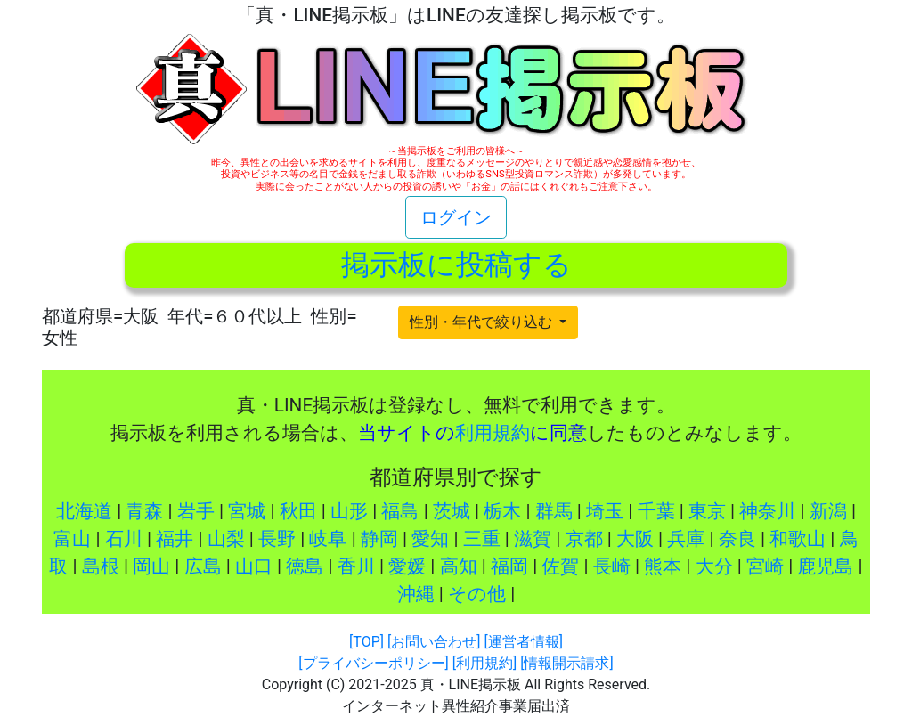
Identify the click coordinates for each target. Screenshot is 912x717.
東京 (707, 511)
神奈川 (767, 511)
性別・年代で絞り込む (483, 322)
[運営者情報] (523, 641)
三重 (482, 539)
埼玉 (604, 511)
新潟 (828, 511)
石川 (123, 539)
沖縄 (416, 594)
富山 (72, 539)
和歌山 (798, 539)
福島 (400, 511)
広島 (203, 566)
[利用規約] (484, 663)
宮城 (246, 511)
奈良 (737, 539)
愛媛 (407, 566)
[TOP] (366, 641)
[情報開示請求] (566, 663)
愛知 (430, 539)
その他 (477, 594)
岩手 (196, 511)
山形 (349, 511)
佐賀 (560, 566)
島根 (100, 566)
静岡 (379, 539)
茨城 (451, 511)
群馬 (554, 511)
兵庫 (685, 539)
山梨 (226, 539)
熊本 (662, 566)
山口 (254, 566)
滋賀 (532, 539)
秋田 (298, 511)
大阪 (635, 539)
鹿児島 (825, 566)
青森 (144, 511)
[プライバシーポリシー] (373, 663)
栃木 (502, 511)
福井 (174, 539)
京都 (584, 539)
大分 (714, 566)
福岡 (509, 566)
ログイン (456, 217)
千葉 (656, 511)
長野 (277, 539)
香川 (356, 566)
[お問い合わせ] (433, 641)
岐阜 (327, 539)
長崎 (612, 566)
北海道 (84, 511)
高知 (458, 566)
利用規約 (492, 433)
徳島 (304, 566)
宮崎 (765, 566)
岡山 (151, 566)
